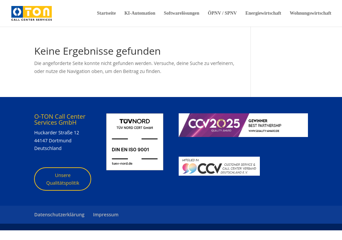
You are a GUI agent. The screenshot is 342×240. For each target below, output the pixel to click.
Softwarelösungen (181, 13)
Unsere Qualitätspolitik (62, 179)
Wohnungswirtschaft (310, 13)
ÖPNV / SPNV (222, 13)
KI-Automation (139, 13)
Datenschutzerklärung (59, 214)
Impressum (105, 214)
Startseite (106, 13)
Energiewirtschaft (263, 13)
